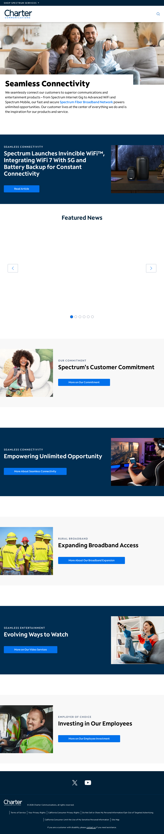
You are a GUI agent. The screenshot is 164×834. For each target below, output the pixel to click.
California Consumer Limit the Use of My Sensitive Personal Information (77, 819)
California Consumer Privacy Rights (64, 812)
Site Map (115, 819)
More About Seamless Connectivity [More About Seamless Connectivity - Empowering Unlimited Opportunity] (35, 471)
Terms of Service (18, 812)
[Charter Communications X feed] (75, 783)
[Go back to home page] (13, 803)
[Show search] (157, 14)
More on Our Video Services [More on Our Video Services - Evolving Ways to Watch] (30, 649)
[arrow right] (151, 268)
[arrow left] (13, 268)
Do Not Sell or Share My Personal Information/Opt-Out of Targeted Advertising (117, 812)
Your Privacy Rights (37, 812)
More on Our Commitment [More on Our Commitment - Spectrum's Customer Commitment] (84, 382)
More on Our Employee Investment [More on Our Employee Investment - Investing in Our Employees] (89, 738)
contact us (91, 827)
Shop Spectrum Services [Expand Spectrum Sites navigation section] (20, 3)
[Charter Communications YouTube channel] (88, 783)
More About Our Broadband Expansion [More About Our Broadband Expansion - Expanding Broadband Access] (92, 560)
